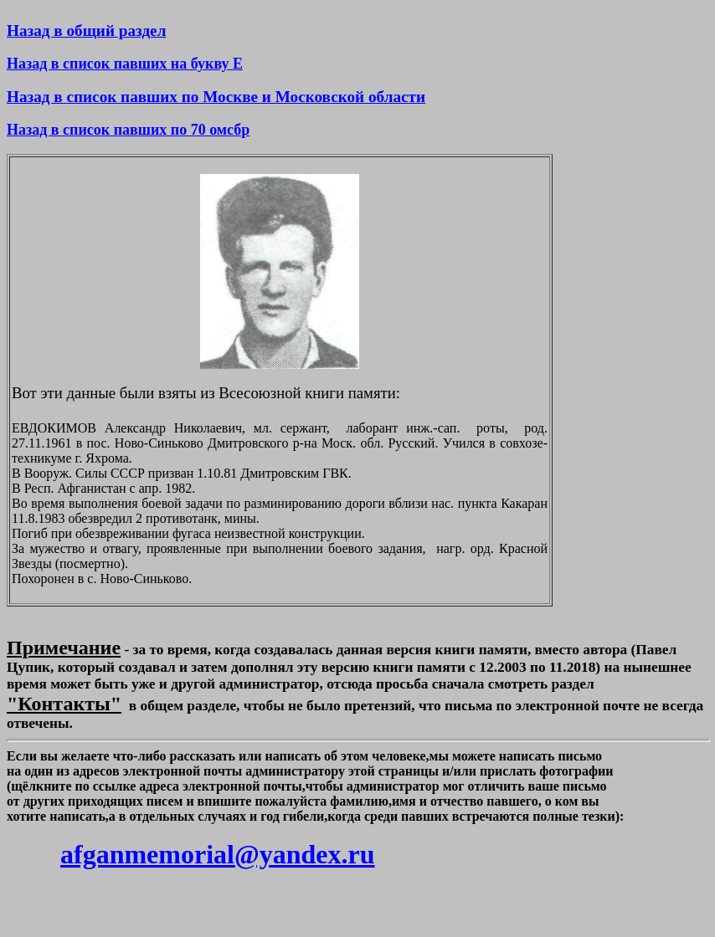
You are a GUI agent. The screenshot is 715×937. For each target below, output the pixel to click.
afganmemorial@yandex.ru (217, 854)
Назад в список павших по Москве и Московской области (216, 96)
